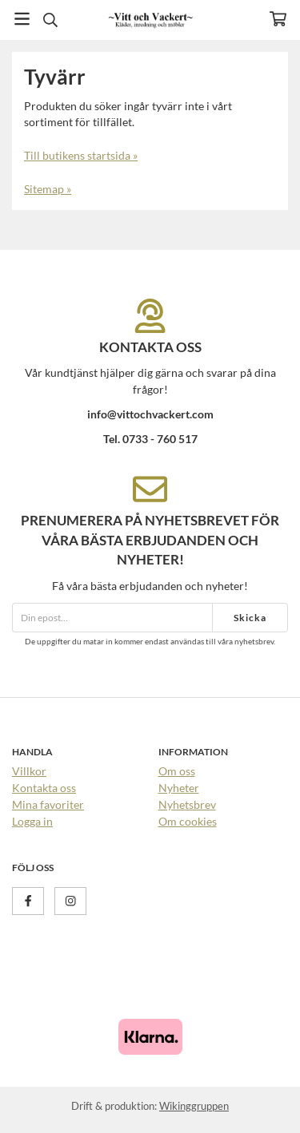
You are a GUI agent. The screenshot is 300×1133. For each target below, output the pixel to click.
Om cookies (187, 821)
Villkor (29, 771)
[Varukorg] (278, 18)
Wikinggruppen (194, 1105)
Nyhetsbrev (187, 804)
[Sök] (50, 20)
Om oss (176, 771)
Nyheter (178, 787)
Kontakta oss (44, 787)
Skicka (250, 617)
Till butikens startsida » (81, 155)
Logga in (32, 821)
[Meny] (22, 18)
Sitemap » (47, 189)
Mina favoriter (48, 804)
